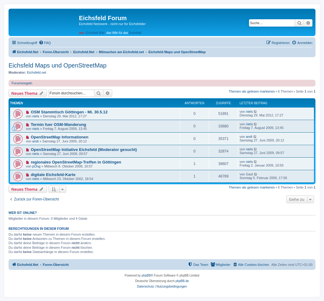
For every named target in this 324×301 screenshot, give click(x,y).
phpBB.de (182, 281)
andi (35, 141)
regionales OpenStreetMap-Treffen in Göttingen (76, 162)
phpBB (146, 275)
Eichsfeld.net (36, 72)
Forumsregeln (22, 83)
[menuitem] (45, 42)
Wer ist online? (23, 213)
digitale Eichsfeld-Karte (53, 174)
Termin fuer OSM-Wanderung (58, 124)
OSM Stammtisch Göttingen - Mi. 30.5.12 (69, 112)
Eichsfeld (135, 33)
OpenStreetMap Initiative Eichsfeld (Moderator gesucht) (84, 149)
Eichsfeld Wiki (95, 33)
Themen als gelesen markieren (252, 91)
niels (35, 116)
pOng (36, 166)
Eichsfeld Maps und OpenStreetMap (57, 65)
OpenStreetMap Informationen (59, 137)
